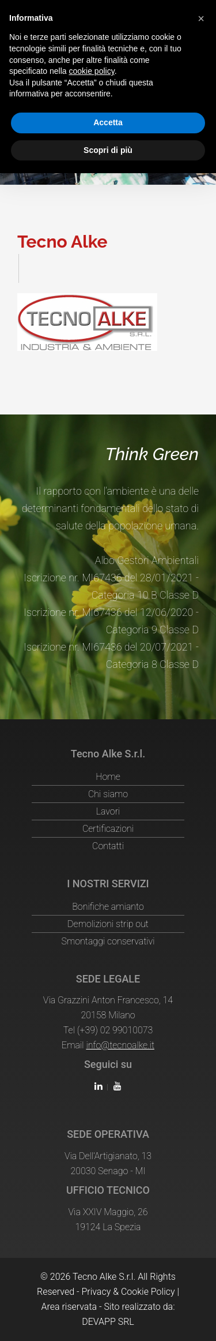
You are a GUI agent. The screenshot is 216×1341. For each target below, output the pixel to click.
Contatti (108, 846)
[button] (201, 18)
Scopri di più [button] (108, 150)
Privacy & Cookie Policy (128, 1291)
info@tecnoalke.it (120, 1045)
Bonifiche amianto (108, 906)
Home (108, 776)
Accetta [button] (108, 122)
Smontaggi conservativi (107, 941)
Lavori (108, 811)
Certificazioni (108, 828)
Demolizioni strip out (108, 923)
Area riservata (69, 1306)
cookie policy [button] (92, 71)
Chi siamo (108, 794)
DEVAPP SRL (108, 1321)
